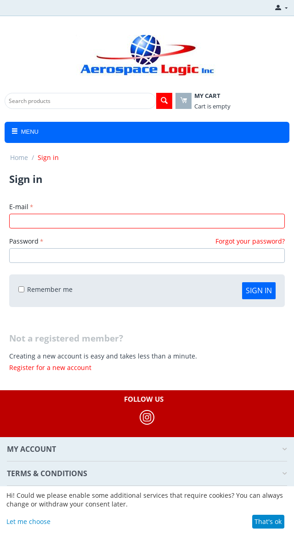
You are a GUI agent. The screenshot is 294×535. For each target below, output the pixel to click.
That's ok (268, 521)
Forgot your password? (250, 241)
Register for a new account (50, 367)
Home (19, 157)
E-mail (18, 206)
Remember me (45, 289)
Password (24, 241)
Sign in (259, 290)
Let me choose (28, 521)
